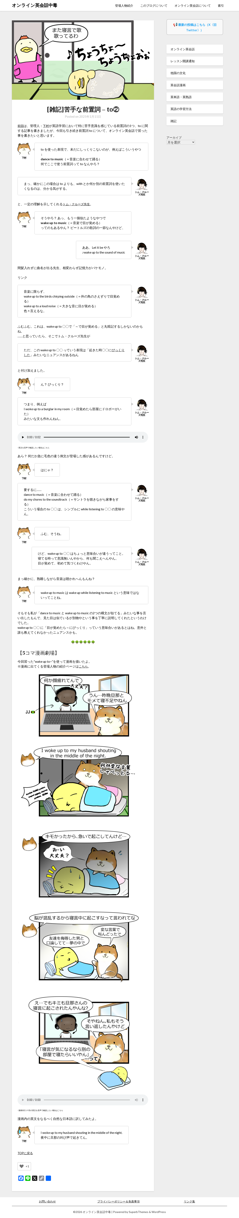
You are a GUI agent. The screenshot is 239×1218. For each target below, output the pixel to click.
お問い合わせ (47, 1201)
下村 (46, 126)
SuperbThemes (138, 1212)
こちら (83, 666)
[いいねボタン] (22, 1166)
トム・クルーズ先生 (77, 204)
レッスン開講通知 (182, 61)
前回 (21, 126)
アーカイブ (174, 137)
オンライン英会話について (193, 5)
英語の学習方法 (181, 109)
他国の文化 (178, 73)
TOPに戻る (26, 1153)
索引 (221, 5)
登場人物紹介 (124, 5)
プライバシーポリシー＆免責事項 (118, 1201)
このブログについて (153, 5)
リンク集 (189, 1201)
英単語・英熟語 (181, 97)
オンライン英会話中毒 (34, 5)
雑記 (173, 121)
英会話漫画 (178, 85)
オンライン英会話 (182, 49)
